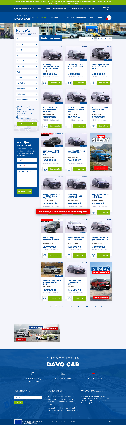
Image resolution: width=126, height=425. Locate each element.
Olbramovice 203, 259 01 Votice (27, 9)
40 (79, 307)
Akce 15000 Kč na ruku (25, 114)
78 (95, 307)
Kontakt (100, 17)
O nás (90, 17)
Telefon (21, 166)
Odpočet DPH (22, 111)
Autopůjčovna (62, 402)
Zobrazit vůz (55, 83)
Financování (81, 17)
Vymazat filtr (27, 128)
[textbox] (27, 55)
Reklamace (51, 402)
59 (87, 307)
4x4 (30, 107)
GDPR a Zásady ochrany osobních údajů (61, 408)
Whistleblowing (70, 410)
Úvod (32, 17)
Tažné (20, 109)
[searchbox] (26, 39)
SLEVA (20, 107)
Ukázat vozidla (27, 124)
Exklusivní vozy (22, 116)
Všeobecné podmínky (55, 410)
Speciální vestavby (24, 118)
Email (20, 160)
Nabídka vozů (42, 17)
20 (71, 307)
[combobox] (27, 39)
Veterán (31, 109)
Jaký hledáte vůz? (25, 171)
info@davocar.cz (55, 9)
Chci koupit (54, 17)
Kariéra (71, 402)
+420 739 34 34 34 (105, 9)
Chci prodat (67, 17)
